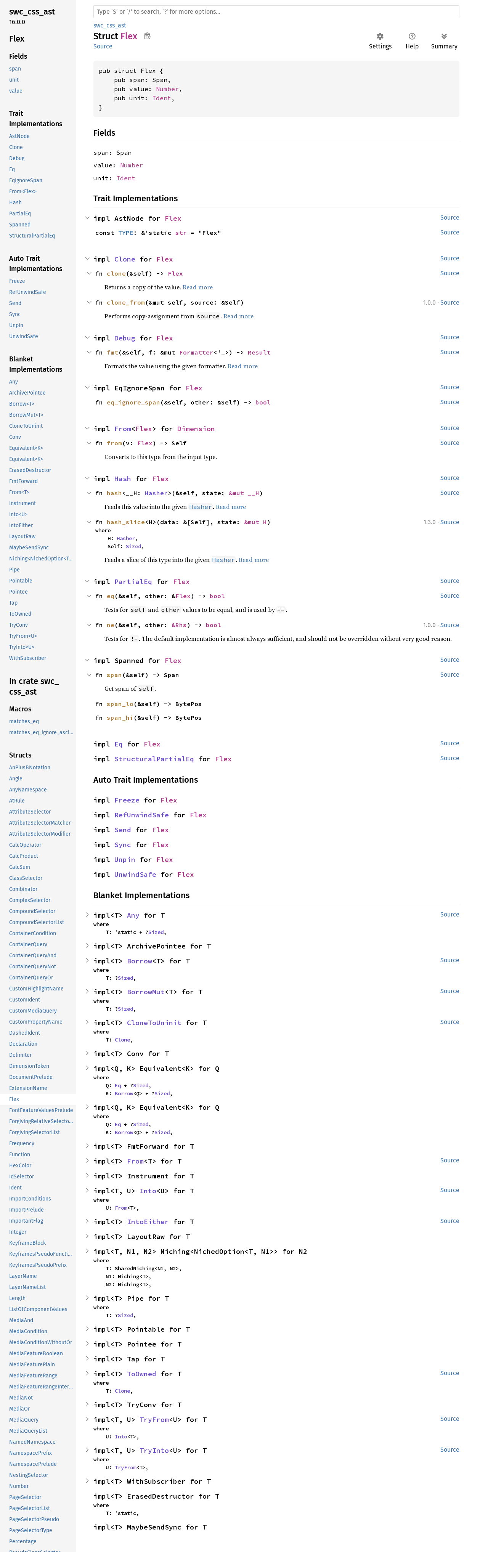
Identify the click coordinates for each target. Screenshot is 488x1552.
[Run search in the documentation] (276, 11)
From (122, 428)
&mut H (255, 522)
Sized (133, 546)
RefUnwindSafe (141, 815)
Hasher (156, 493)
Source (102, 46)
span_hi (120, 717)
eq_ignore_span (133, 402)
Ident (161, 98)
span (114, 675)
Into (148, 1190)
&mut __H (244, 493)
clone (116, 273)
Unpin (124, 859)
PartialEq (133, 581)
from (114, 443)
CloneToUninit (154, 1022)
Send (122, 829)
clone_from (126, 302)
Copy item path (147, 35)
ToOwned (141, 1373)
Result (259, 352)
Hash (122, 478)
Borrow (139, 961)
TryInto (154, 1450)
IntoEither (148, 1221)
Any (133, 915)
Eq (118, 744)
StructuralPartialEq (154, 758)
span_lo (120, 704)
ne (110, 625)
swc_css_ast (109, 25)
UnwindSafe (135, 874)
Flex (173, 218)
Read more (198, 287)
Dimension (196, 428)
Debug (124, 338)
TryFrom (154, 1419)
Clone (124, 259)
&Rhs (179, 625)
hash (114, 493)
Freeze (127, 800)
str (181, 232)
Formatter (196, 352)
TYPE (125, 232)
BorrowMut (146, 991)
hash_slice (126, 522)
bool (263, 402)
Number (167, 89)
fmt (112, 352)
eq (110, 596)
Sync (122, 844)
